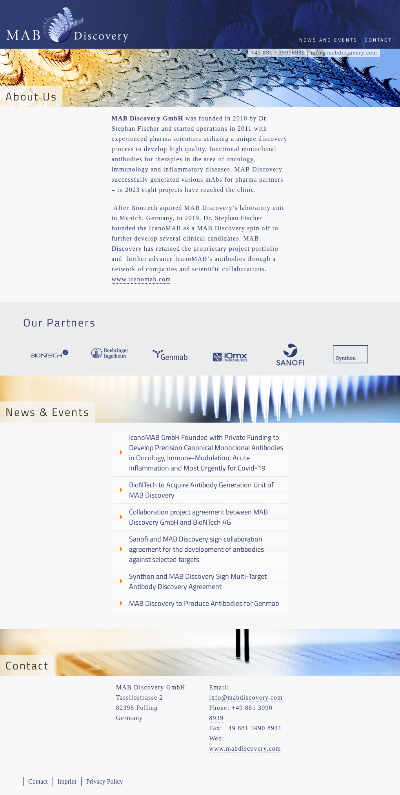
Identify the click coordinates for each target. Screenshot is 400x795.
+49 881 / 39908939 (278, 53)
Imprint (67, 781)
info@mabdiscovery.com (246, 697)
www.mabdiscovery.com (245, 748)
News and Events (328, 40)
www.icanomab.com (141, 279)
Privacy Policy (104, 781)
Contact (38, 781)
